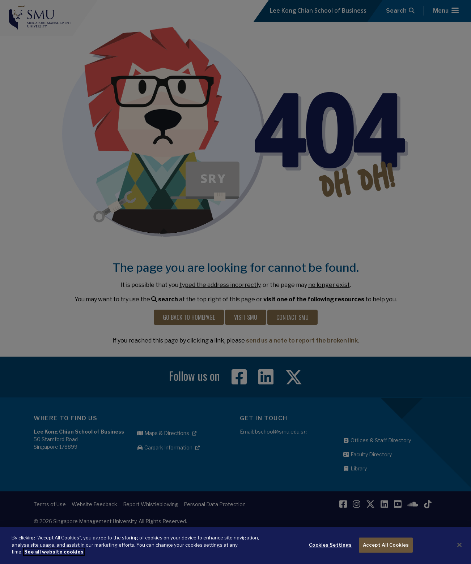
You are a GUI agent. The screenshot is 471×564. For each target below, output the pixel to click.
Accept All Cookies (386, 552)
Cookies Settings (330, 552)
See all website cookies (54, 559)
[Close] (459, 552)
